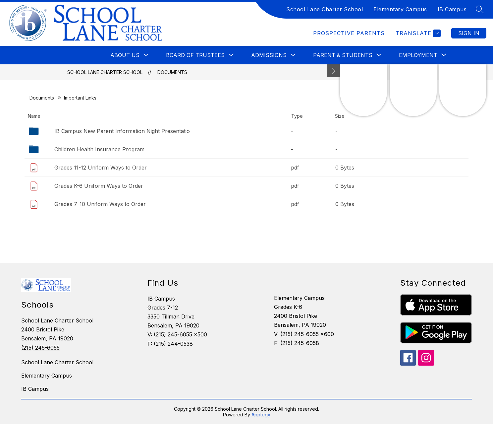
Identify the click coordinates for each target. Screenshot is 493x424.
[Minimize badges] (333, 70)
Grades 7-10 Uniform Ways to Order (100, 204)
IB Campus (452, 9)
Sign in (468, 33)
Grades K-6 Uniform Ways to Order (98, 185)
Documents (172, 72)
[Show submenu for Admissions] (269, 55)
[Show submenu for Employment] (418, 55)
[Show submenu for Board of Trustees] (195, 55)
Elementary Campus (400, 9)
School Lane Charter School (324, 9)
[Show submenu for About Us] (124, 55)
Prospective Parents (349, 33)
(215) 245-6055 (40, 347)
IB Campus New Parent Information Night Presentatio (122, 131)
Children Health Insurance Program (99, 149)
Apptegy (260, 414)
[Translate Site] (417, 33)
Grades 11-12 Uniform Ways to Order (100, 167)
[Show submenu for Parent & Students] (342, 55)
